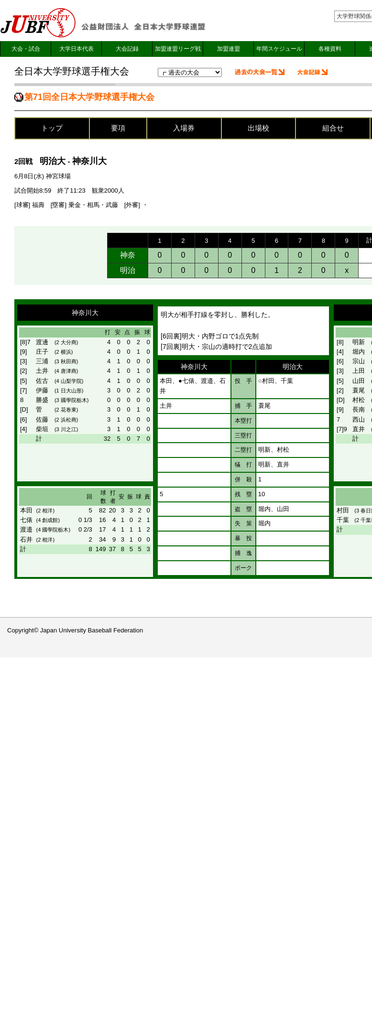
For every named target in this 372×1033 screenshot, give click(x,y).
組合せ (333, 128)
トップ (52, 128)
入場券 (184, 128)
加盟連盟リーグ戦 (178, 48)
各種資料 (329, 48)
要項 (118, 128)
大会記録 (127, 48)
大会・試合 (25, 48)
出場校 (258, 128)
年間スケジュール (279, 48)
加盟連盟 (228, 48)
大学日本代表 (76, 48)
